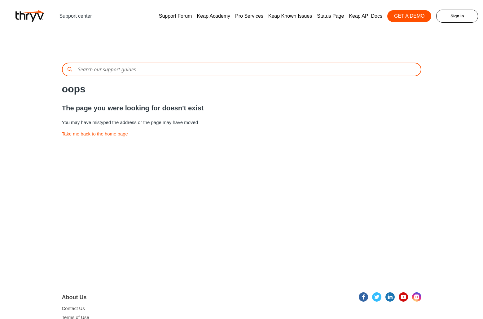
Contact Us (73, 308)
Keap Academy (213, 16)
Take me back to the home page (95, 133)
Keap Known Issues (290, 16)
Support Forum (175, 16)
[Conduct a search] (242, 69)
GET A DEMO (409, 16)
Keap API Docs (365, 16)
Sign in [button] (457, 16)
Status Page (330, 16)
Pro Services (249, 16)
